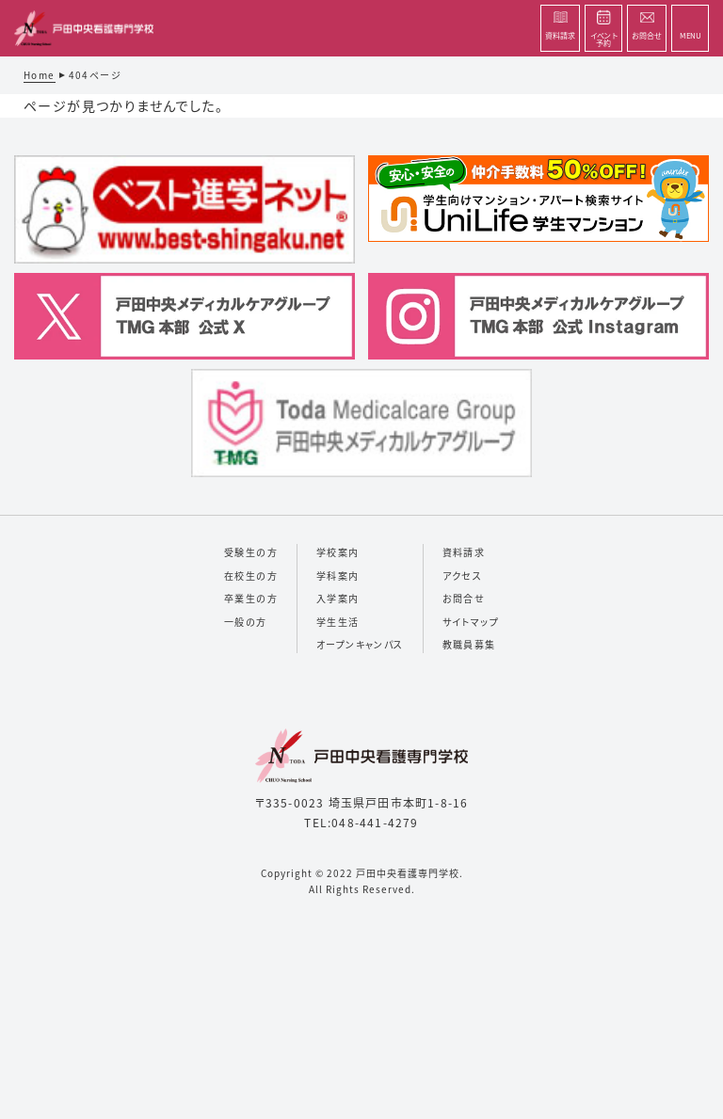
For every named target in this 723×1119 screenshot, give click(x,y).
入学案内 (338, 598)
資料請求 (464, 552)
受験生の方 (251, 552)
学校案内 (338, 552)
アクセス (462, 575)
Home (40, 75)
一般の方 (245, 622)
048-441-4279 (374, 822)
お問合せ (464, 598)
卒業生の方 (251, 598)
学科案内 (338, 575)
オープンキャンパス (360, 644)
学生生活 (338, 622)
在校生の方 (251, 575)
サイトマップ (470, 622)
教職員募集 (469, 644)
